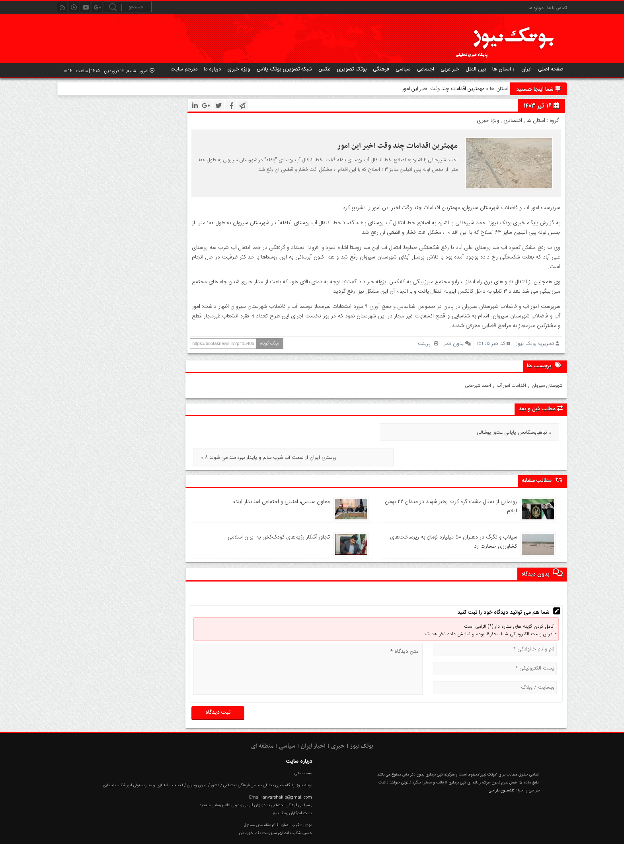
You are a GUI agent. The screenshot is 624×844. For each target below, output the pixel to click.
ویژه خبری (238, 69)
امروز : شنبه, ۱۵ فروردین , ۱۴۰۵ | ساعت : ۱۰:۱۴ (108, 71)
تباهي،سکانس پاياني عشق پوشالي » (514, 432)
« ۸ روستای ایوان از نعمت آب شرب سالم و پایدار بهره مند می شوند (268, 432)
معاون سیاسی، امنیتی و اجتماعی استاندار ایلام (280, 476)
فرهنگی (381, 69)
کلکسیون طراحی (502, 765)
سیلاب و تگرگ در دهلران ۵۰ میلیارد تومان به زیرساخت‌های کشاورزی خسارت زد (453, 516)
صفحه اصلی (551, 69)
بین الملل (476, 69)
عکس (324, 69)
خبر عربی (450, 69)
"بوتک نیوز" (488, 749)
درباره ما (536, 8)
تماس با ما (557, 8)
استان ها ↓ (503, 69)
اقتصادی (512, 120)
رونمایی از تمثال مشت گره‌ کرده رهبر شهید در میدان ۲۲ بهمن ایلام (450, 481)
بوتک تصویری (352, 69)
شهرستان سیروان (547, 386)
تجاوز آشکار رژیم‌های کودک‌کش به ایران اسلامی (278, 512)
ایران (526, 69)
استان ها (499, 88)
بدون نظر (454, 343)
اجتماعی (425, 69)
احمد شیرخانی (478, 386)
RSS (485, 833)
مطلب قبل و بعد (541, 409)
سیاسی (403, 69)
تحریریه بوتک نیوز (535, 343)
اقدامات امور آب (511, 386)
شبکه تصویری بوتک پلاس (284, 69)
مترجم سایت (184, 69)
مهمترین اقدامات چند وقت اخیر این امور (397, 146)
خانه (555, 833)
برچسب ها (545, 365)
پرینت (428, 343)
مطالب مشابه (542, 455)
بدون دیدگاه (542, 548)
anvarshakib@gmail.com (287, 772)
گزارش (509, 833)
